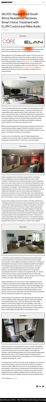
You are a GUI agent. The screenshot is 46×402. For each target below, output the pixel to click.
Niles (39, 67)
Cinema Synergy (28, 61)
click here (14, 378)
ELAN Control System (29, 67)
